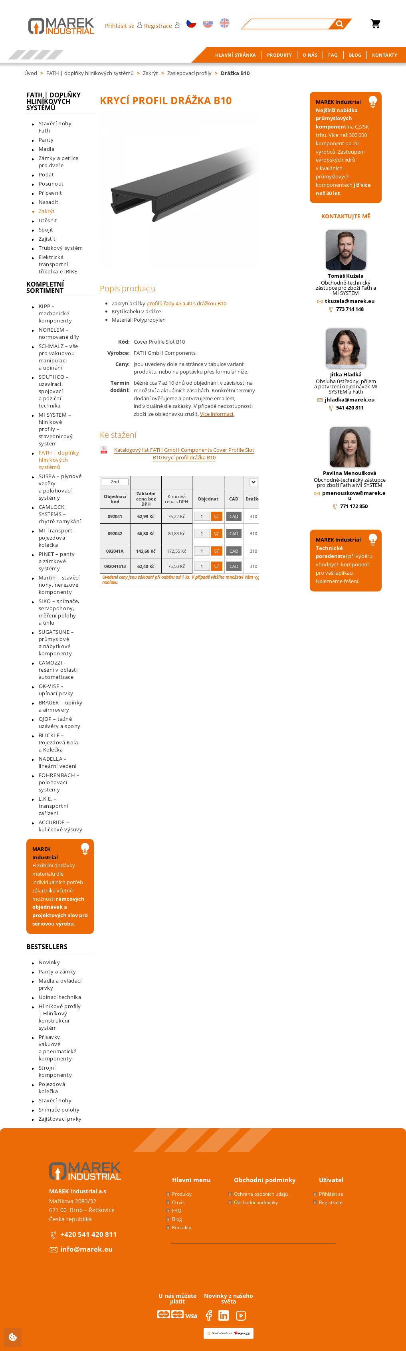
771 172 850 (354, 506)
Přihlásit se (123, 26)
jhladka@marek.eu (350, 399)
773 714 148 (350, 309)
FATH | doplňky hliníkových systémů (90, 73)
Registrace (162, 26)
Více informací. (217, 413)
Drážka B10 (235, 73)
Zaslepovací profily (189, 73)
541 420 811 (350, 407)
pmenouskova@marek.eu (354, 495)
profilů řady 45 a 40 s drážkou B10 (186, 303)
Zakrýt (150, 73)
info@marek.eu (86, 1249)
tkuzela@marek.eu (350, 301)
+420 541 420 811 (88, 1234)
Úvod (30, 73)
